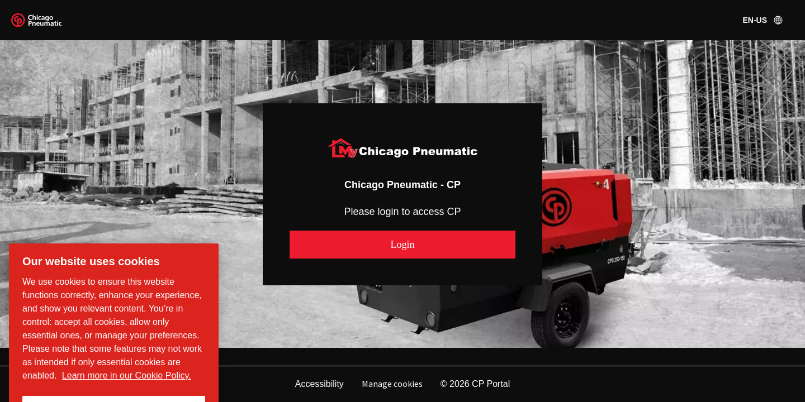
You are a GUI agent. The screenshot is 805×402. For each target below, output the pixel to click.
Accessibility (319, 384)
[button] (402, 245)
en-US (763, 20)
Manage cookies (392, 383)
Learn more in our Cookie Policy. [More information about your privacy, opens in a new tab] (126, 382)
